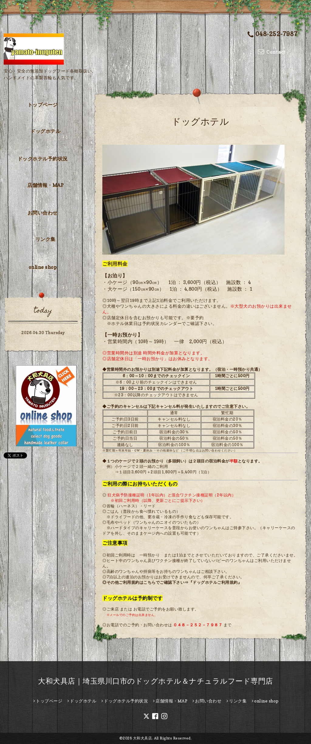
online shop (43, 267)
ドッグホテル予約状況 (43, 159)
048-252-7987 (273, 34)
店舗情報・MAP (45, 185)
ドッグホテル (45, 131)
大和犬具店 (142, 738)
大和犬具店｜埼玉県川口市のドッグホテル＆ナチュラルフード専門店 (155, 681)
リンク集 (46, 239)
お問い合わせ (43, 213)
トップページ (43, 105)
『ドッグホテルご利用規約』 (215, 582)
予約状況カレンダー (162, 323)
